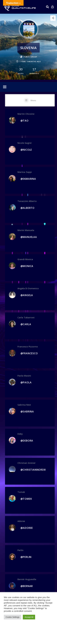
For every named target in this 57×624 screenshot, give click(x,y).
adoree (21, 521)
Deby (20, 433)
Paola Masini (24, 375)
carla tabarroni (26, 317)
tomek (21, 492)
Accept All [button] (29, 617)
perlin (20, 550)
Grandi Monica (25, 259)
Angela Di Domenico (28, 288)
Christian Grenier (26, 462)
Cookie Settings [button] (12, 617)
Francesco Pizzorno (27, 346)
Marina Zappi (24, 172)
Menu (33, 100)
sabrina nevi (24, 404)
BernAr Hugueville (26, 579)
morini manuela (25, 230)
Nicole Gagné (24, 142)
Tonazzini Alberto (27, 201)
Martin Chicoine (25, 113)
